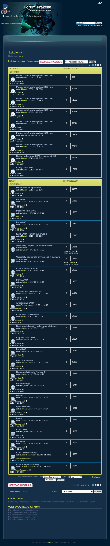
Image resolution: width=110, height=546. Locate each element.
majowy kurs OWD (25, 337)
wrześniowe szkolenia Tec (29, 291)
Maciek (24, 78)
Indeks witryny (10, 16)
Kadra (20, 56)
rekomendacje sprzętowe (28, 188)
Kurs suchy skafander (27, 268)
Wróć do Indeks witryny (19, 491)
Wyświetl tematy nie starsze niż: (39, 477)
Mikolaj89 (18, 240)
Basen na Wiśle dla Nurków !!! (31, 372)
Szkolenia (37, 16)
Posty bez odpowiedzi (16, 61)
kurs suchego (23, 383)
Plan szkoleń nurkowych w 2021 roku (34, 133)
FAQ (17, 23)
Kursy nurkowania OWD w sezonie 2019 (36, 156)
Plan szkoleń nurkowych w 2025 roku (34, 87)
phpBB (50, 542)
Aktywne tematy (33, 61)
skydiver (24, 213)
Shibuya (18, 366)
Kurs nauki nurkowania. (28, 314)
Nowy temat (51, 62)
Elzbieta (24, 261)
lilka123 (18, 194)
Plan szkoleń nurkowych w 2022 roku (34, 121)
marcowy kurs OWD (26, 211)
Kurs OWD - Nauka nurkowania (31, 234)
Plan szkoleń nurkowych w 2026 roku (34, 75)
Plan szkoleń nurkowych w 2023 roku (34, 110)
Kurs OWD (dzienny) (26, 452)
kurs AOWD (22, 280)
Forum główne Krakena (24, 16)
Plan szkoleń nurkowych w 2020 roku (34, 144)
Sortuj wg (72, 477)
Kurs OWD (21, 429)
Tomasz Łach (26, 201)
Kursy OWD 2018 (24, 167)
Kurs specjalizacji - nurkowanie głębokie (36, 326)
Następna (96, 477)
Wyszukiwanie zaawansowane (90, 25)
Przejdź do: (56, 491)
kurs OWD (21, 222)
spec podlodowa (24, 360)
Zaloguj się (23, 23)
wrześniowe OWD (25, 303)
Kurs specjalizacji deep (27, 464)
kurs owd (21, 199)
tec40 (19, 418)
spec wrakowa (23, 406)
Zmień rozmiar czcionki (99, 3)
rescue (19, 395)
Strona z (85, 65)
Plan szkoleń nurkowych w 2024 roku (34, 98)
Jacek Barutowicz (28, 455)
